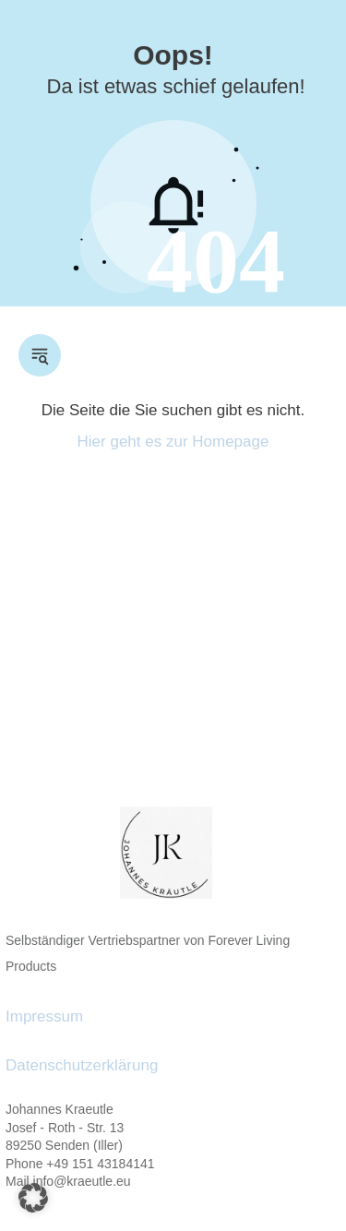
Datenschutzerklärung (82, 1065)
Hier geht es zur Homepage (173, 441)
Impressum (44, 1016)
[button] (33, 1198)
